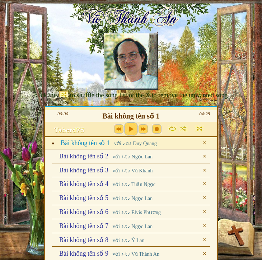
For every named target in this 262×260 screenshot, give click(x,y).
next (143, 129)
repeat (172, 128)
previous (119, 129)
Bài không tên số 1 (109, 143)
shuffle (183, 128)
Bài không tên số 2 (106, 156)
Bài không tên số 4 (107, 183)
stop (157, 129)
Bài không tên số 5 (106, 197)
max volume (70, 131)
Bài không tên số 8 (102, 239)
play (131, 129)
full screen (199, 128)
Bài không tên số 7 (106, 225)
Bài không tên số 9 (109, 253)
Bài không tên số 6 (110, 211)
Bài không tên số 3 (106, 170)
